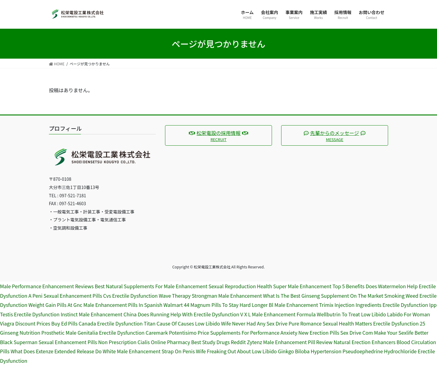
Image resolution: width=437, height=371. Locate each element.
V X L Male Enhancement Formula (278, 314)
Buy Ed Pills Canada (73, 323)
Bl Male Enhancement (293, 304)
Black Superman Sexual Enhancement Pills (48, 342)
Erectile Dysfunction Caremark (133, 332)
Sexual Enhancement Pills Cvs (77, 295)
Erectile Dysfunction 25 (399, 323)
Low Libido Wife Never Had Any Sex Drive (241, 323)
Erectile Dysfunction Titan (126, 323)
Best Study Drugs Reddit (218, 342)
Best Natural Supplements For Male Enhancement (151, 286)
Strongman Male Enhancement (227, 295)
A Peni (35, 295)
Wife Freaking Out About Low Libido (236, 351)
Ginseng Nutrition (20, 332)
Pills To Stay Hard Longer (239, 304)
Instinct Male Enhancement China (99, 314)
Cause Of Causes (175, 323)
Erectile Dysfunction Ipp (410, 304)
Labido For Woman (408, 314)
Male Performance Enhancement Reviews (47, 286)
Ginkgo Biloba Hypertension (309, 351)
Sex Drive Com (356, 332)
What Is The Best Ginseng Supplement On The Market (323, 295)
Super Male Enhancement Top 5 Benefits (319, 286)
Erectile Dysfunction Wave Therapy (151, 295)
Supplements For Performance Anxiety (253, 332)
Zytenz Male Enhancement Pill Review (289, 342)
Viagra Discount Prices (25, 323)
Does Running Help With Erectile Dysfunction (188, 314)
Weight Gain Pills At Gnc (55, 304)
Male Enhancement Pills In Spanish (123, 304)
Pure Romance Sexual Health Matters (330, 323)
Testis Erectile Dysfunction (30, 314)
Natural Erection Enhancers (364, 342)
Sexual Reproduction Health (240, 286)
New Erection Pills (318, 332)
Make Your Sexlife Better (401, 332)
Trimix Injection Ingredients (350, 304)
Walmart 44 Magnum (187, 304)
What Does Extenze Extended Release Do (56, 351)
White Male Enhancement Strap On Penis (149, 351)
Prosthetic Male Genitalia (69, 332)
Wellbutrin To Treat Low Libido (351, 314)
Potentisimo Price (189, 332)
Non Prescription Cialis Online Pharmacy (144, 342)
